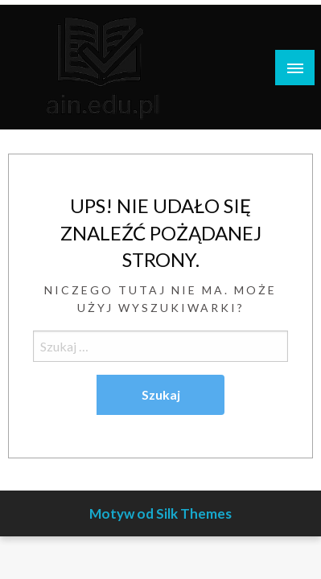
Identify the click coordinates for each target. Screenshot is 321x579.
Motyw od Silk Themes (160, 513)
